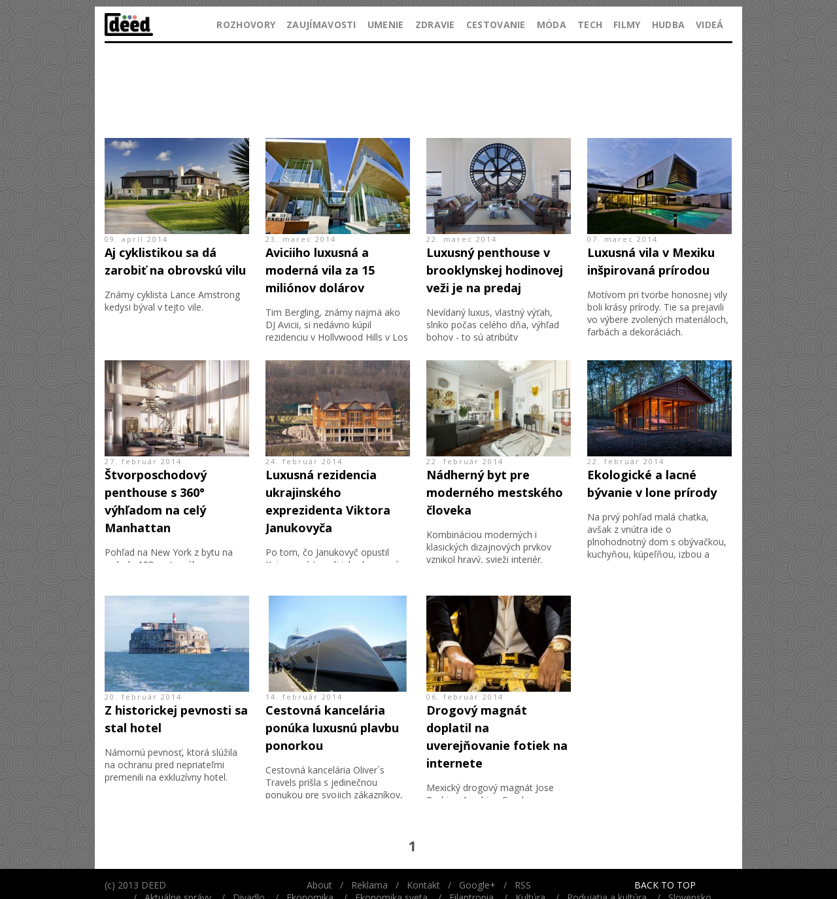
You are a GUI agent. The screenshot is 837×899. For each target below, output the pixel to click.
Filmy (627, 24)
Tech (589, 24)
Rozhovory (245, 24)
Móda (551, 24)
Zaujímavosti (321, 24)
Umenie (385, 24)
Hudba (668, 24)
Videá (710, 24)
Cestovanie (496, 24)
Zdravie (435, 24)
